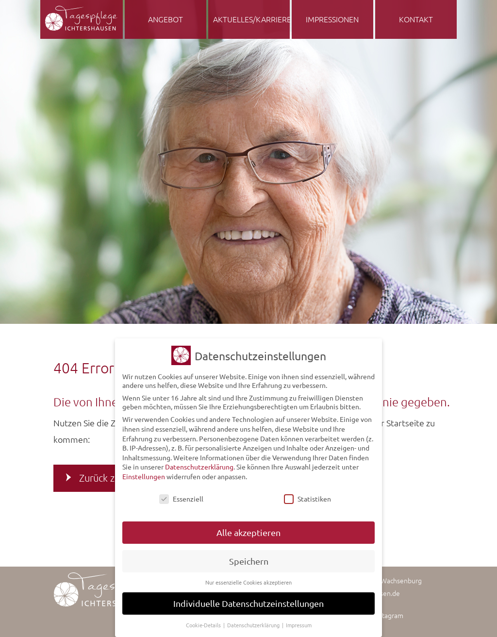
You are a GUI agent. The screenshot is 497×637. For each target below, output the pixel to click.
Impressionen (332, 19)
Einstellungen (143, 472)
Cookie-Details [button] (204, 621)
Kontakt (416, 19)
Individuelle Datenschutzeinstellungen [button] (248, 599)
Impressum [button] (299, 621)
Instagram (388, 615)
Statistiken (307, 494)
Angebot (165, 19)
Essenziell (181, 494)
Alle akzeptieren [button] (248, 528)
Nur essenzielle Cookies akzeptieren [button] (248, 578)
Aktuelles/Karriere (251, 19)
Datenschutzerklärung (199, 462)
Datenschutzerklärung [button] (254, 621)
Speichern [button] (248, 557)
